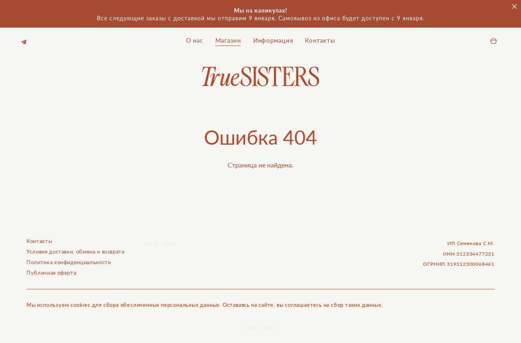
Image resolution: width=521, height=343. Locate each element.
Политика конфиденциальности (68, 258)
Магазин (228, 39)
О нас (194, 39)
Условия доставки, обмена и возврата (75, 248)
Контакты (320, 39)
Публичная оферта (51, 269)
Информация (273, 39)
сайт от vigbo (260, 324)
